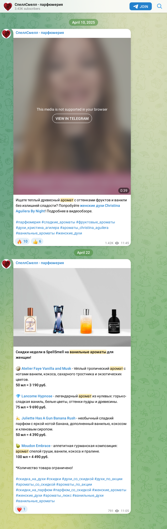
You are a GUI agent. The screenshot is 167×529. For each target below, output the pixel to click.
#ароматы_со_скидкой (35, 484)
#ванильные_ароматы (35, 233)
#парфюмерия (28, 222)
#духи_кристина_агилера (37, 227)
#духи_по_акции (108, 479)
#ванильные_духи (88, 495)
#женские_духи (69, 233)
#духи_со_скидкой (78, 479)
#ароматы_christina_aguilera (84, 227)
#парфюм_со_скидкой (72, 490)
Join (140, 6)
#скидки (53, 479)
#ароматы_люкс (57, 495)
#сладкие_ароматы (58, 222)
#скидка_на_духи (31, 479)
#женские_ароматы (109, 490)
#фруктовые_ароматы (95, 222)
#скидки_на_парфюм (34, 490)
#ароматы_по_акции (74, 484)
